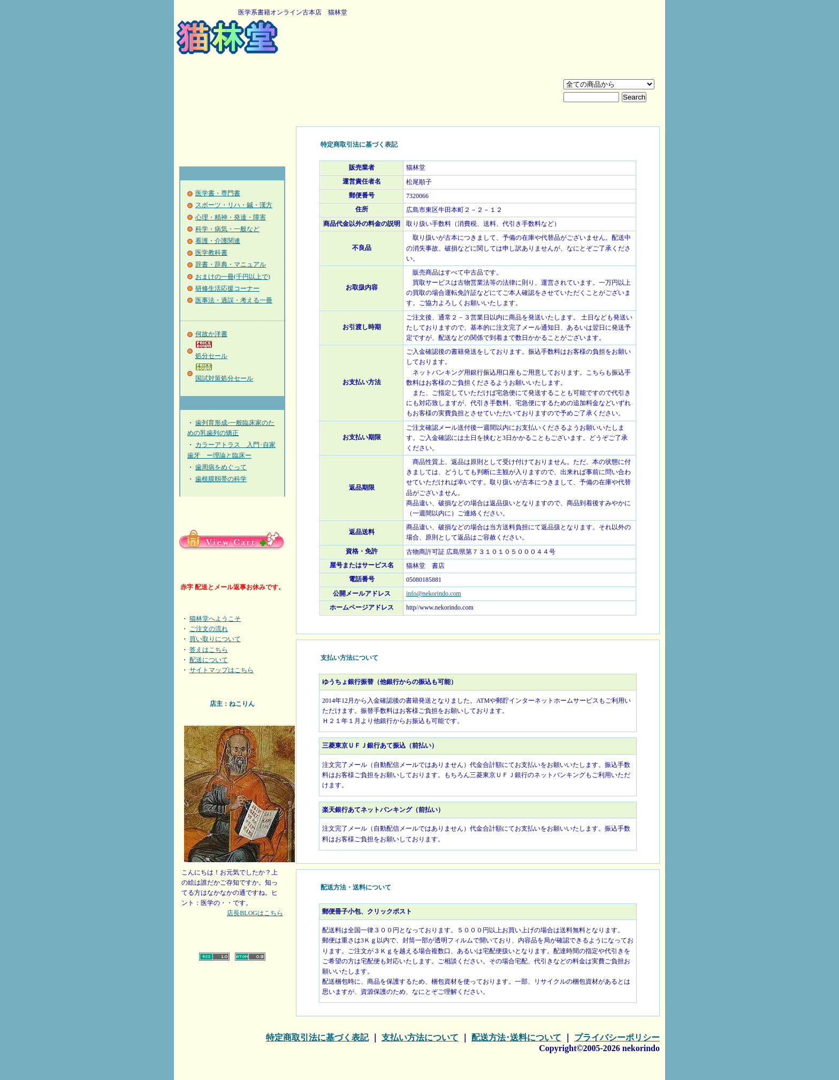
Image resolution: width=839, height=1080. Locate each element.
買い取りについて (215, 639)
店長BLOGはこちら (255, 913)
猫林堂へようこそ (215, 618)
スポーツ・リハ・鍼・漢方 (233, 205)
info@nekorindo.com (433, 593)
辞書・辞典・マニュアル (230, 264)
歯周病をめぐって (221, 467)
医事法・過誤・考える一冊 (233, 300)
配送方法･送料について (516, 1037)
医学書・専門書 (217, 193)
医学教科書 (211, 252)
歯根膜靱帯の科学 (221, 479)
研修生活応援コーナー (227, 288)
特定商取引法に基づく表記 (317, 1037)
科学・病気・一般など (227, 229)
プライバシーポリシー (617, 1037)
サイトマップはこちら (221, 670)
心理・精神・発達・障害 (230, 217)
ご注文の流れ (208, 629)
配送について (208, 660)
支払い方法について (420, 1037)
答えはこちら (208, 649)
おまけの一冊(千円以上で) (232, 276)
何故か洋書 (211, 334)
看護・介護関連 (217, 241)
